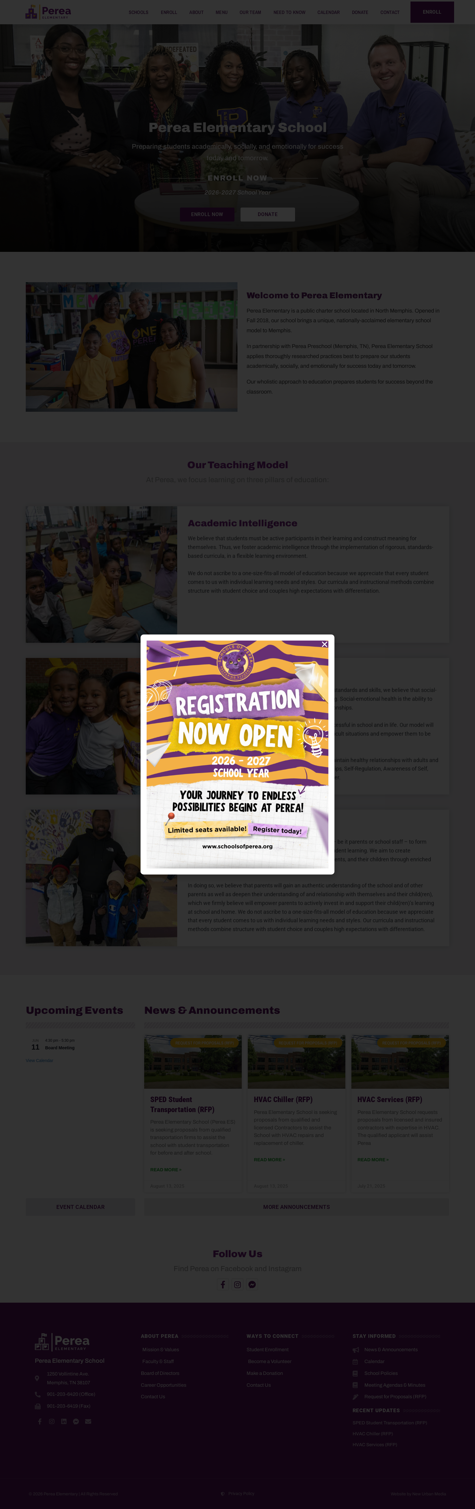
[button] (324, 644)
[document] (237, 754)
